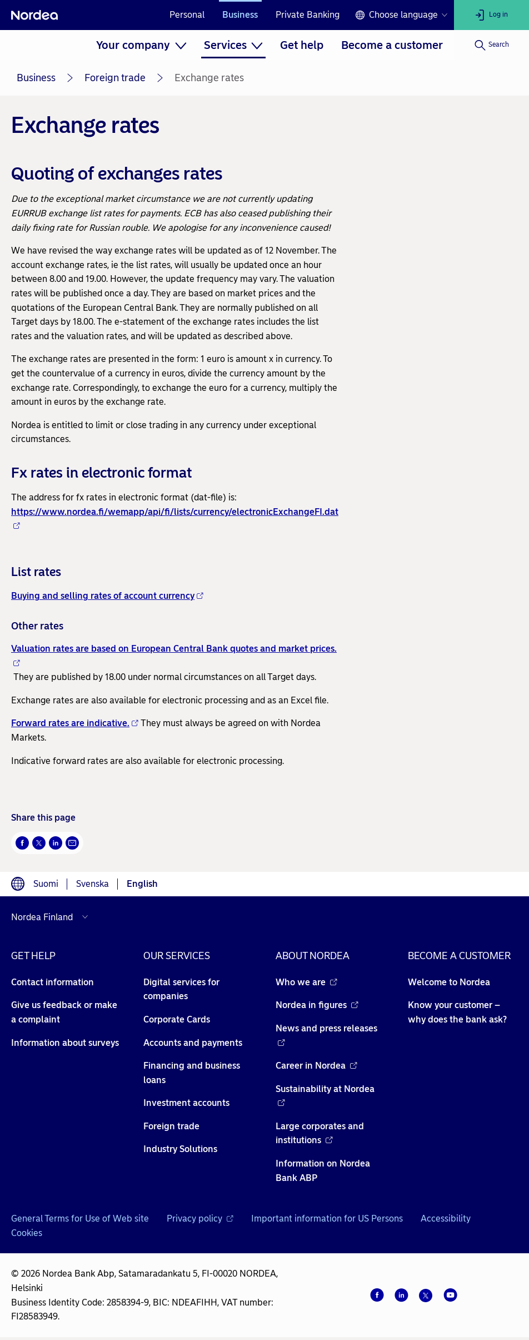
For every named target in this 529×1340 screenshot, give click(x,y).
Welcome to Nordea (449, 982)
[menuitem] (141, 45)
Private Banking (308, 14)
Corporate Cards (176, 1019)
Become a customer (392, 45)
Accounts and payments (192, 1043)
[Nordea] (34, 15)
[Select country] (52, 917)
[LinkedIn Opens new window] (55, 843)
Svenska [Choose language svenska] (92, 884)
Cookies (26, 1233)
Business (240, 14)
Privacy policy (200, 1218)
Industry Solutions (180, 1149)
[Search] (491, 45)
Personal (186, 14)
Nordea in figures (317, 1005)
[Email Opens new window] (72, 843)
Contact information (52, 982)
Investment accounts (186, 1103)
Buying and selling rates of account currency (107, 595)
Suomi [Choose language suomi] (45, 884)
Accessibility (446, 1218)
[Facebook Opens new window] (22, 843)
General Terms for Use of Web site (80, 1218)
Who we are (306, 982)
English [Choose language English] (142, 884)
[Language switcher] (401, 15)
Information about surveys (65, 1043)
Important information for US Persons (327, 1218)
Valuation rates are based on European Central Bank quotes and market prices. (174, 655)
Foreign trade (115, 78)
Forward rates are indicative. (74, 723)
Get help (301, 45)
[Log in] (491, 15)
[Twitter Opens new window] (39, 843)
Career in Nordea (316, 1065)
